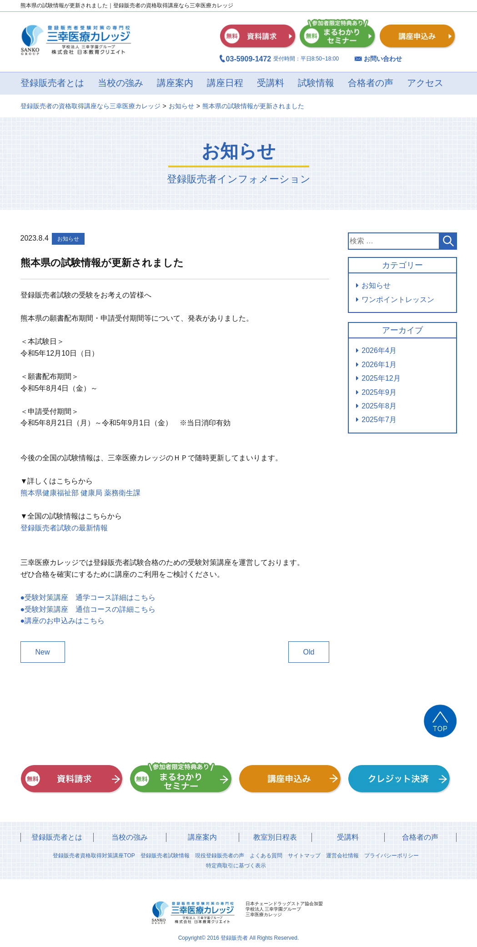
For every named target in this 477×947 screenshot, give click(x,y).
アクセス (425, 83)
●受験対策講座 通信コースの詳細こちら (88, 609)
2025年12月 (381, 378)
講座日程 (225, 83)
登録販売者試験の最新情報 (64, 528)
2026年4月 (379, 350)
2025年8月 (379, 406)
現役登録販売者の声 (219, 855)
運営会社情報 (342, 855)
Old (309, 652)
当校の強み (120, 83)
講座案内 (175, 83)
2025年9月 (379, 392)
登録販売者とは (52, 83)
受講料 (270, 83)
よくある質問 (266, 855)
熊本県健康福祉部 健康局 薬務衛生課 (80, 493)
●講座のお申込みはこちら (62, 621)
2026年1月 (379, 364)
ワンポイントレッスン (398, 299)
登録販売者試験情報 (165, 855)
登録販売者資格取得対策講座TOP (94, 855)
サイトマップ (304, 855)
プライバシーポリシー (391, 855)
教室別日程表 (275, 837)
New (42, 652)
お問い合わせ (383, 58)
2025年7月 (379, 419)
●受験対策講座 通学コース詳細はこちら (88, 597)
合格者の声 (370, 83)
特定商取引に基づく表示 (236, 865)
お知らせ (376, 285)
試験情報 (316, 83)
